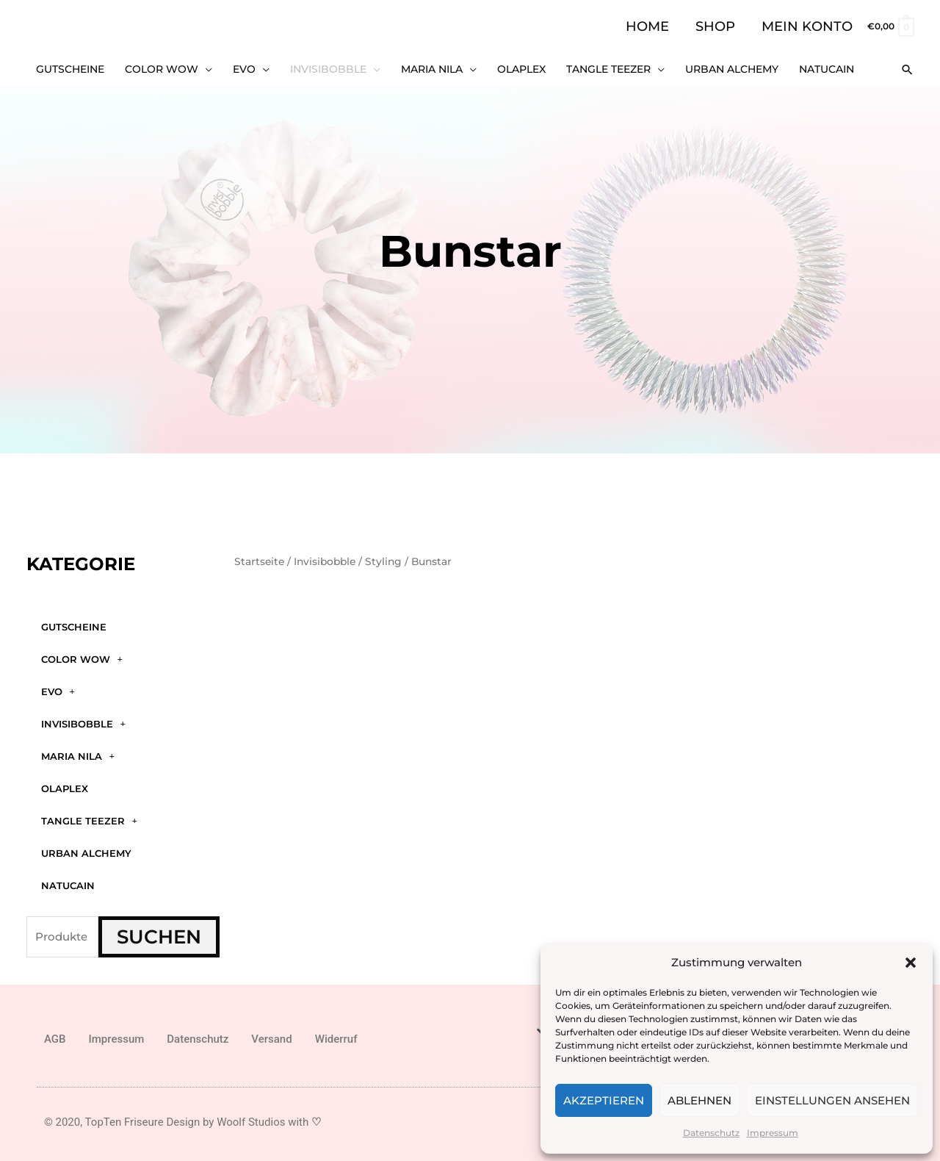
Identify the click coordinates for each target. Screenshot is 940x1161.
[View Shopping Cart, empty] (890, 26)
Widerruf (336, 1036)
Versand (271, 1036)
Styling (383, 558)
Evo (58, 688)
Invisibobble (83, 720)
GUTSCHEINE (73, 623)
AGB (55, 1036)
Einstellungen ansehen (832, 1100)
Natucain (68, 882)
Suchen (159, 933)
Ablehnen (699, 1100)
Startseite (259, 558)
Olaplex (64, 785)
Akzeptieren (603, 1100)
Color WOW (82, 656)
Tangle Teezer (89, 817)
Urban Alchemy (86, 849)
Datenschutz (711, 1132)
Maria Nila (78, 753)
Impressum (772, 1132)
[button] (910, 962)
